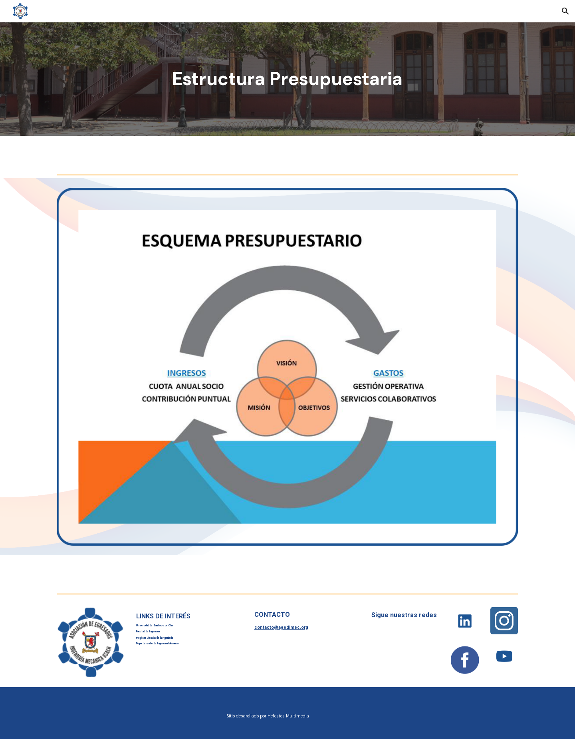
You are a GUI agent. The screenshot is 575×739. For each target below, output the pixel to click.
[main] (287, 79)
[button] (565, 11)
